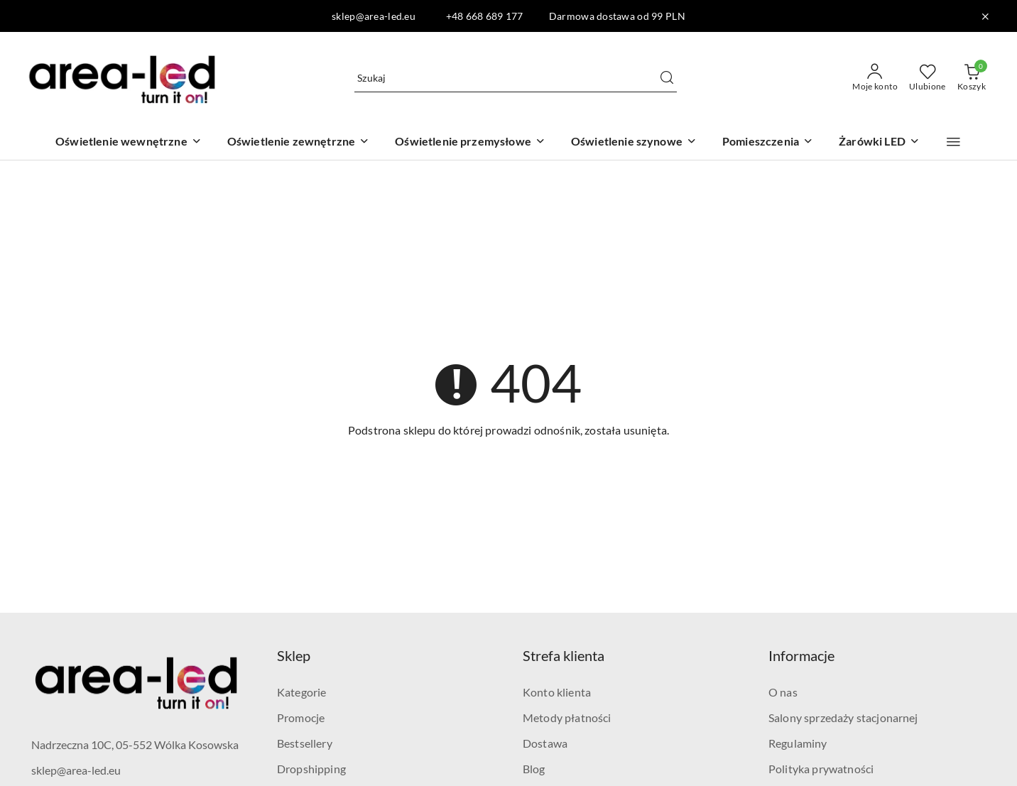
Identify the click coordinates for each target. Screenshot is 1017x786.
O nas (783, 692)
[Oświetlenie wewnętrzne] (128, 142)
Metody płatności (567, 717)
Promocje (301, 717)
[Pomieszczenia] (768, 142)
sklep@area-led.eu (76, 770)
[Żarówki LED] (879, 142)
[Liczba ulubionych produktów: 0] (927, 78)
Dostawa (545, 743)
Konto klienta (557, 692)
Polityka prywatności (821, 768)
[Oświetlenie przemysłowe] (470, 142)
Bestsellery (304, 743)
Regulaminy (797, 743)
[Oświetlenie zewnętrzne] (299, 142)
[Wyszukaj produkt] (515, 77)
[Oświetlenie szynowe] (633, 142)
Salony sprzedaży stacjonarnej (843, 717)
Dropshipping (311, 768)
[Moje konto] (875, 78)
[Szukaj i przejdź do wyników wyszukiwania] (667, 78)
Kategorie (301, 692)
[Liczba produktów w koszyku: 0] (971, 78)
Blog (534, 768)
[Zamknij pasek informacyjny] (985, 16)
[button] (953, 142)
